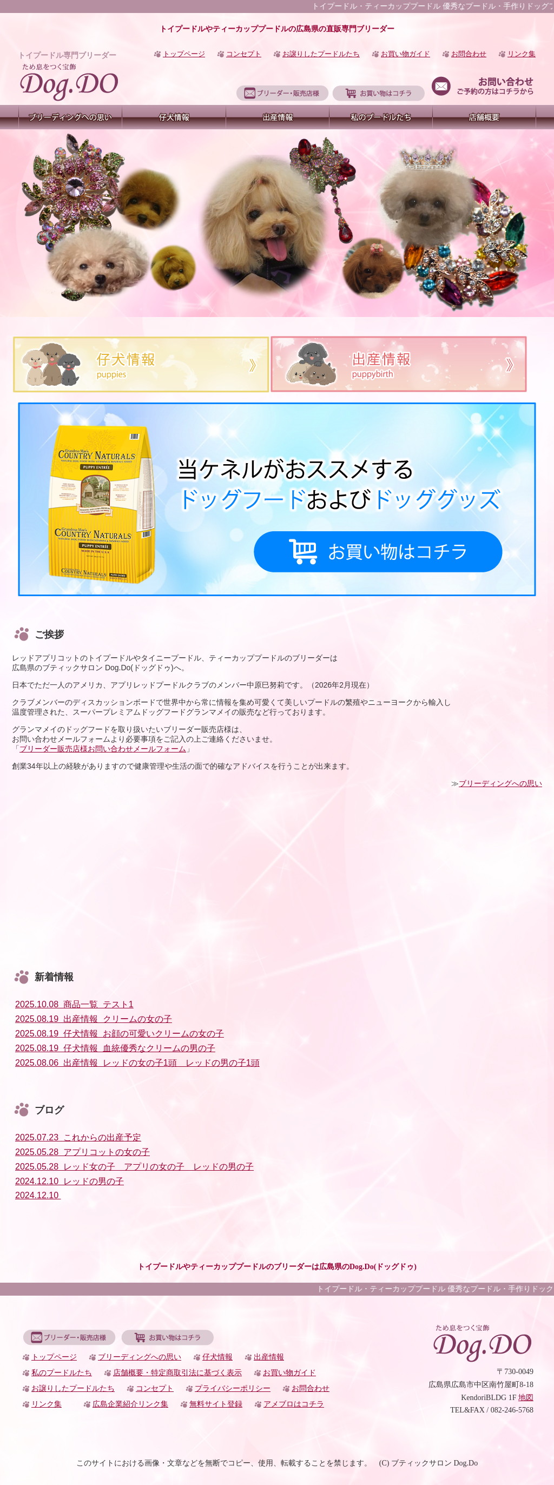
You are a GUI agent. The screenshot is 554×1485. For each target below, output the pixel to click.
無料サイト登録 (215, 1404)
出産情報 (269, 1357)
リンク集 (521, 54)
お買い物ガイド (405, 54)
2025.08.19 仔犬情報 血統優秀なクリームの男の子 (115, 1048)
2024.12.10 (38, 1195)
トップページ (184, 54)
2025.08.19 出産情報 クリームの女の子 (93, 1019)
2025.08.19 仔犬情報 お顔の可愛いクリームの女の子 (119, 1033)
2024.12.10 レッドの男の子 (69, 1181)
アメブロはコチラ (293, 1404)
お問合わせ (468, 54)
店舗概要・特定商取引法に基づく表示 (177, 1373)
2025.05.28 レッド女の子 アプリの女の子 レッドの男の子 (134, 1166)
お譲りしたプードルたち (321, 54)
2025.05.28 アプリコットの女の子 (82, 1152)
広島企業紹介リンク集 (130, 1404)
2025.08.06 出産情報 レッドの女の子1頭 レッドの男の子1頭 (137, 1062)
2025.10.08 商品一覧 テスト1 (74, 1004)
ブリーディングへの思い (500, 783)
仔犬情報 (217, 1357)
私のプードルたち (61, 1373)
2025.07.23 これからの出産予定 (78, 1137)
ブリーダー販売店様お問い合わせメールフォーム (102, 748)
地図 (525, 1398)
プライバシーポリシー (233, 1388)
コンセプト (243, 54)
